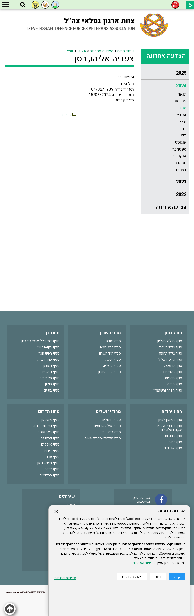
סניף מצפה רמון (48, 462)
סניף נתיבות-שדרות (45, 426)
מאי (183, 122)
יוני (183, 129)
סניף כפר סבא (110, 347)
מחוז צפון (173, 333)
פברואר (180, 101)
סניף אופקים (50, 444)
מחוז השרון (110, 333)
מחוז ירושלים (108, 411)
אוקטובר (179, 156)
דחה (158, 577)
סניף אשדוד (173, 448)
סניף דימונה (51, 450)
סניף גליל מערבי (170, 347)
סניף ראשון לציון (170, 419)
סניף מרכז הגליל (170, 359)
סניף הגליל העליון (169, 341)
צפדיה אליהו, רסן (104, 59)
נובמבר (180, 163)
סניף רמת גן (51, 365)
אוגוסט (180, 142)
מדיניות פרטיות (65, 578)
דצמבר (180, 170)
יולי (183, 135)
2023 (181, 181)
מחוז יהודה (172, 411)
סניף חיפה (174, 384)
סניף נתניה (113, 341)
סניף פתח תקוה (48, 359)
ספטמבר (179, 149)
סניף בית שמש (110, 432)
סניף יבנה (175, 442)
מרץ (183, 108)
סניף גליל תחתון (170, 353)
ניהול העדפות (132, 577)
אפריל (181, 115)
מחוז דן (52, 333)
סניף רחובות (173, 435)
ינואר (182, 94)
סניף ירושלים (111, 419)
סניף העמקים (172, 371)
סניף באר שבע (48, 432)
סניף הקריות (173, 378)
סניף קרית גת (50, 438)
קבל (177, 577)
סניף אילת (52, 469)
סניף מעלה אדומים (107, 426)
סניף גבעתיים (49, 371)
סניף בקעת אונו (48, 347)
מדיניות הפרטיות (144, 563)
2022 (181, 194)
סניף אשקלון (50, 419)
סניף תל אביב (49, 378)
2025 (181, 73)
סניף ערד (52, 456)
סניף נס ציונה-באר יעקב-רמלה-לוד (169, 427)
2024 (181, 85)
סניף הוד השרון (110, 353)
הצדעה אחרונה (166, 55)
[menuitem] (165, 73)
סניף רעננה (113, 359)
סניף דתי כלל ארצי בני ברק (40, 341)
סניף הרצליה (112, 365)
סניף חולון (52, 384)
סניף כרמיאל (173, 365)
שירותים (67, 496)
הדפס (66, 115)
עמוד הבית (125, 51)
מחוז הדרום (48, 411)
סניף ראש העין (48, 353)
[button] (22, 5)
